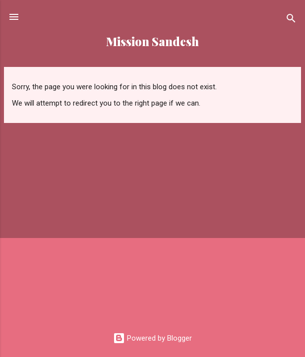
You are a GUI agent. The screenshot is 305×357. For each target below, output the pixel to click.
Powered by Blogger (152, 338)
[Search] (291, 20)
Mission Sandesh (152, 41)
